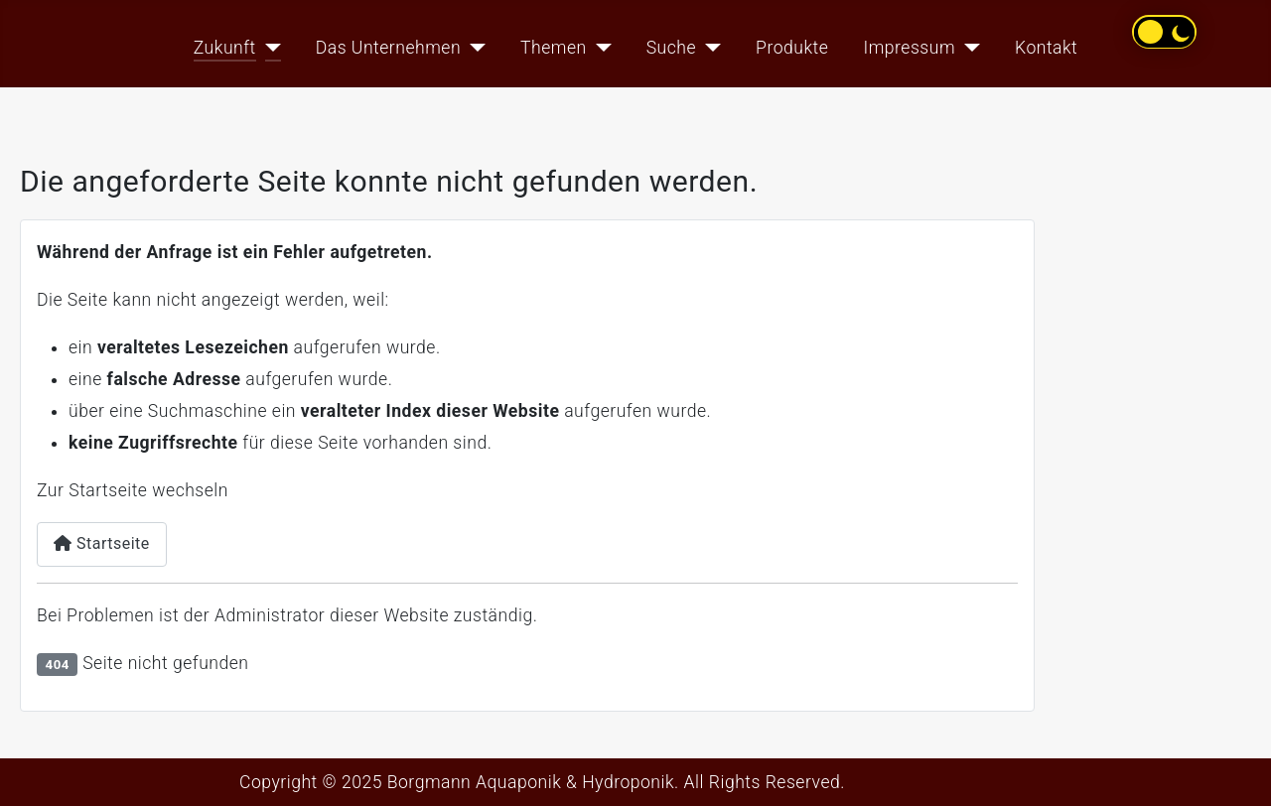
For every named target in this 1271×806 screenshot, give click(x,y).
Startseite (102, 543)
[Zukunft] (268, 48)
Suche (671, 48)
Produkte (792, 48)
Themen (553, 48)
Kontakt (1046, 48)
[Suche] (708, 48)
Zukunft (225, 48)
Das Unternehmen (388, 48)
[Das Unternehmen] (473, 48)
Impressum (910, 48)
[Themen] (599, 48)
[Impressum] (967, 48)
